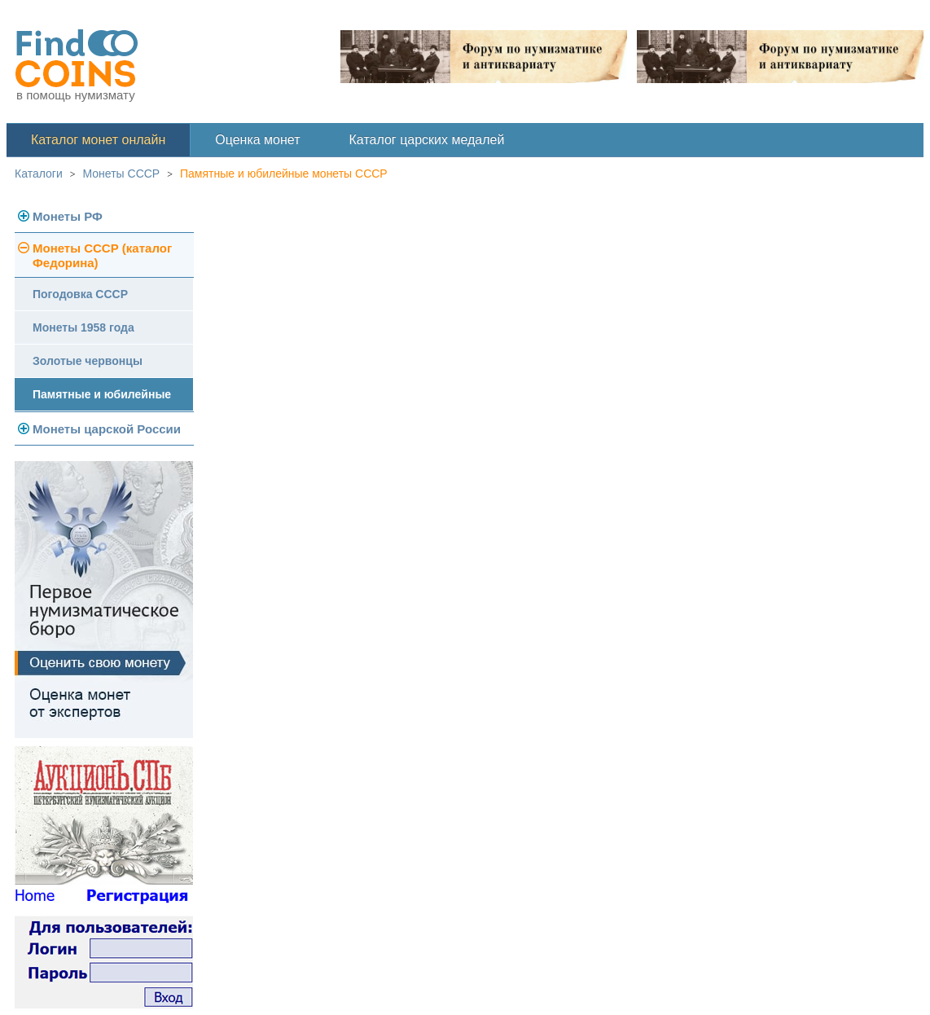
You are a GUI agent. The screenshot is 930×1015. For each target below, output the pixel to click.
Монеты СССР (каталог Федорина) (102, 255)
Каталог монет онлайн (98, 140)
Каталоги (39, 173)
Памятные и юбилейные (102, 394)
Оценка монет (257, 140)
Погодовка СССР (80, 294)
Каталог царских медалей (427, 140)
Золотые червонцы (88, 360)
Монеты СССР (121, 173)
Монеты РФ (68, 216)
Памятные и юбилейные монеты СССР (284, 173)
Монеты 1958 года (83, 327)
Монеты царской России (107, 429)
